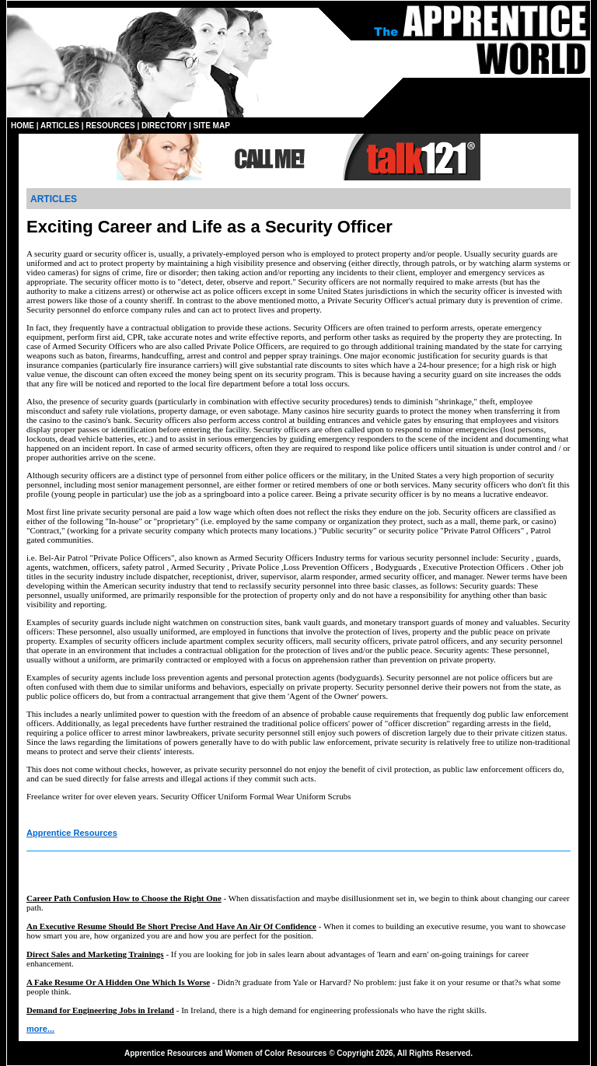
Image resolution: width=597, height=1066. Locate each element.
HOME (22, 125)
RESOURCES (110, 125)
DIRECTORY (164, 125)
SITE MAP (212, 125)
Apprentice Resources (71, 832)
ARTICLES (59, 125)
